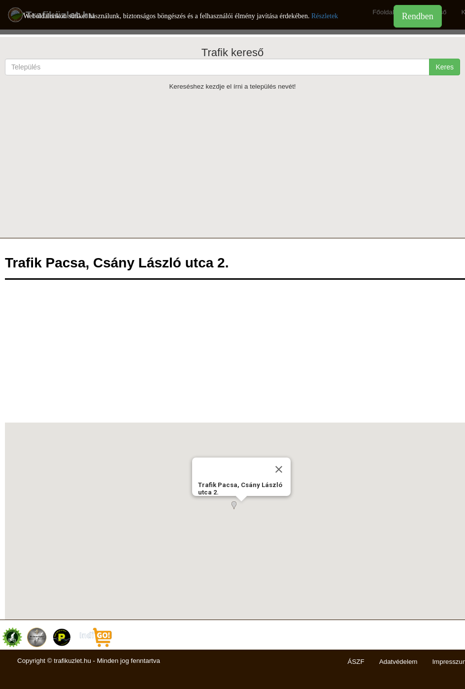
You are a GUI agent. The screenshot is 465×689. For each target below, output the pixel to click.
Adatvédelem (398, 661)
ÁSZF (356, 661)
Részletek (324, 16)
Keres (444, 67)
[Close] (279, 469)
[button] (241, 511)
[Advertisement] (232, 164)
